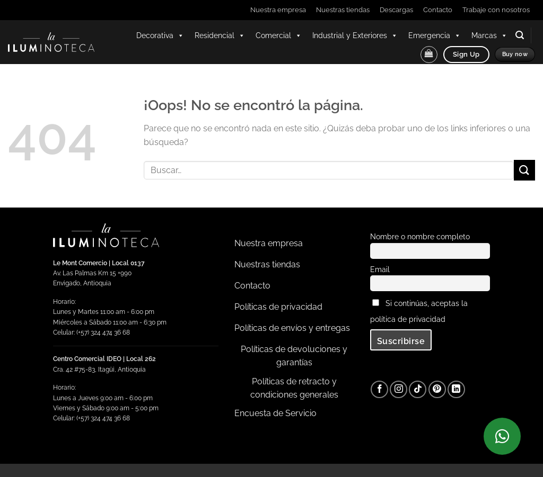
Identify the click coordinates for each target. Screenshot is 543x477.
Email (380, 269)
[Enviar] (524, 170)
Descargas (396, 10)
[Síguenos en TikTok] (417, 389)
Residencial (220, 35)
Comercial (279, 35)
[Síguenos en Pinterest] (437, 389)
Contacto (437, 10)
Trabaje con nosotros (496, 10)
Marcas (489, 35)
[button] (519, 35)
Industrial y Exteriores (355, 35)
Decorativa (160, 35)
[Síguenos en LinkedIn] (456, 389)
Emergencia (434, 35)
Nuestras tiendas (343, 10)
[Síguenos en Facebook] (379, 389)
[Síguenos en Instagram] (398, 389)
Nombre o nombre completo (420, 236)
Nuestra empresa (278, 10)
